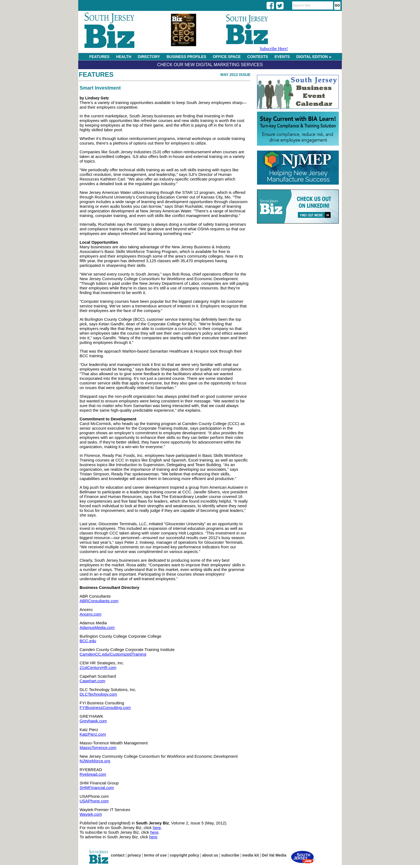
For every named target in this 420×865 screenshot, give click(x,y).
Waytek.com (91, 814)
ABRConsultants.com (99, 600)
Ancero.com (90, 614)
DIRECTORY (149, 56)
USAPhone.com (94, 801)
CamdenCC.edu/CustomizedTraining (113, 654)
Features (96, 74)
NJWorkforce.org (95, 761)
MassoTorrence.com (98, 747)
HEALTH (123, 56)
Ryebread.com (93, 774)
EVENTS (282, 56)
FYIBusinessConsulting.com (105, 707)
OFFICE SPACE (227, 56)
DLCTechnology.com (98, 694)
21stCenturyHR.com (98, 667)
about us (210, 855)
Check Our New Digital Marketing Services (210, 64)
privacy (134, 855)
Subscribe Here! (274, 48)
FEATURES (99, 56)
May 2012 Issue (235, 74)
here (157, 827)
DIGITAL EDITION (313, 56)
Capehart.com (92, 680)
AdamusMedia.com (97, 627)
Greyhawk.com (93, 721)
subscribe (230, 855)
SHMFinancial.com (97, 787)
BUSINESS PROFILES (186, 56)
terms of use (155, 855)
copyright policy (184, 855)
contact (118, 855)
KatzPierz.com (93, 734)
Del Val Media (274, 855)
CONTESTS (257, 56)
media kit (250, 855)
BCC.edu (88, 640)
